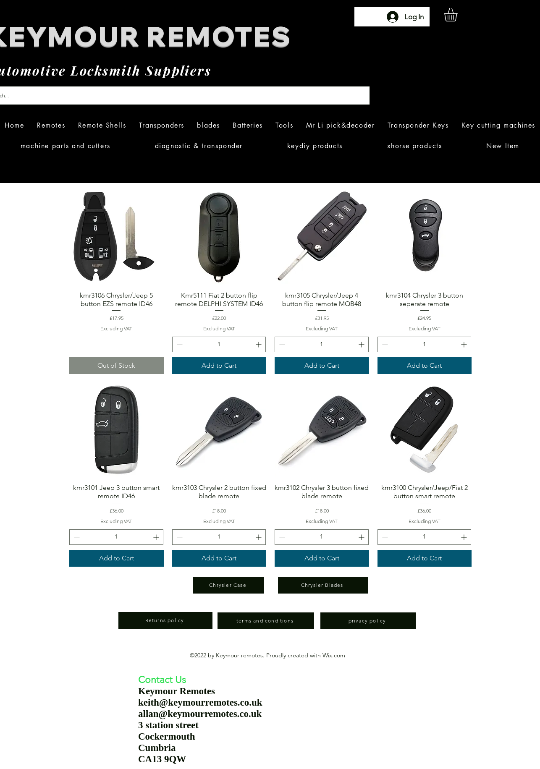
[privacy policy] (368, 620)
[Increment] (259, 344)
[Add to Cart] (219, 365)
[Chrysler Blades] (323, 585)
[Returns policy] (165, 620)
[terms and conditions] (266, 620)
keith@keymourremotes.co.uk (200, 702)
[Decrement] (178, 344)
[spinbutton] (219, 344)
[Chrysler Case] (228, 585)
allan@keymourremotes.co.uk (200, 714)
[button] (458, 14)
